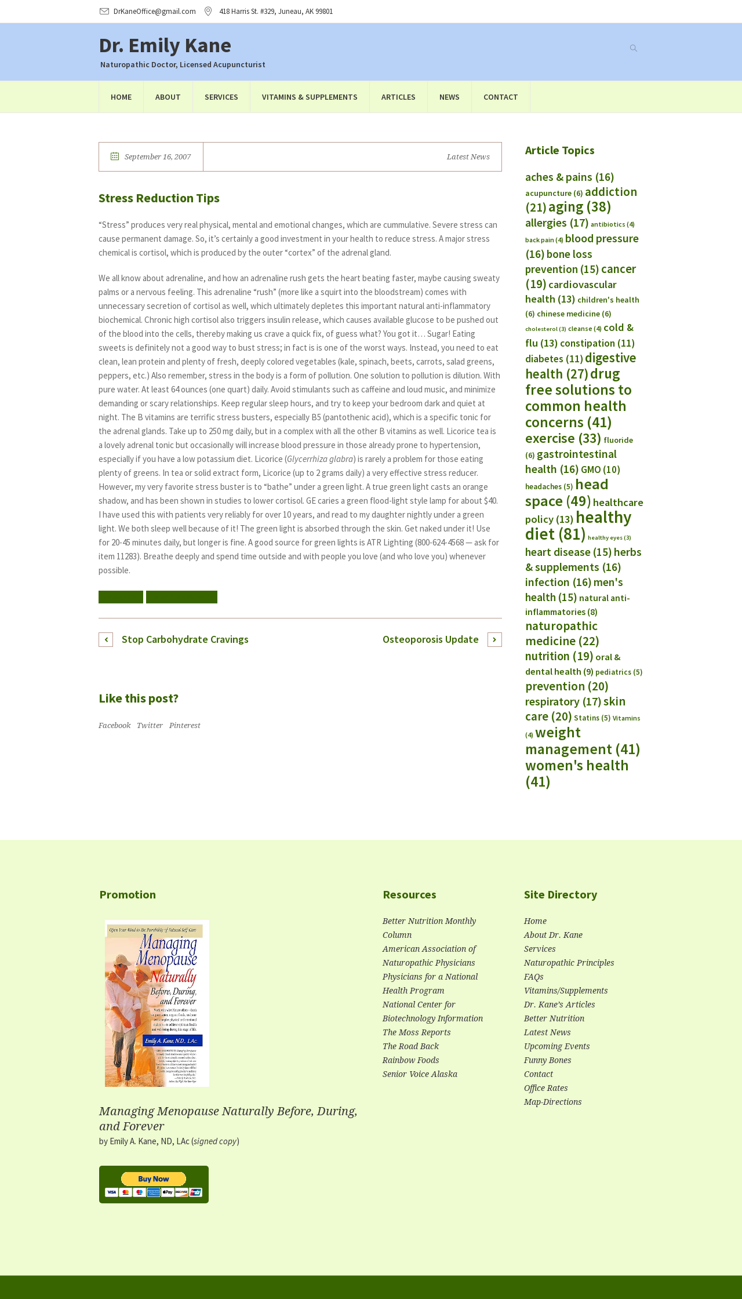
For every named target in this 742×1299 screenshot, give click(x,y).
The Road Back (411, 1046)
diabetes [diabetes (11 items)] (554, 358)
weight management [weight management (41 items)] (583, 740)
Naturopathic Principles (569, 962)
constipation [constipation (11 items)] (597, 343)
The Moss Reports (417, 1032)
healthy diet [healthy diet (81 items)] (578, 525)
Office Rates (546, 1088)
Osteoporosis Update (431, 639)
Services (540, 949)
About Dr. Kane (553, 935)
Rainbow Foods (411, 1060)
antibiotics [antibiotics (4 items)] (613, 224)
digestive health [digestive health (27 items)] (580, 366)
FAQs (534, 976)
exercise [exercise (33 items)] (563, 438)
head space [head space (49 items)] (567, 492)
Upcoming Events (557, 1046)
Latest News (468, 156)
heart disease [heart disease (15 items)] (568, 552)
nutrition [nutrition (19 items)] (559, 656)
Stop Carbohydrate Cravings (185, 639)
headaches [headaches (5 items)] (549, 487)
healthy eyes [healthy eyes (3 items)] (609, 537)
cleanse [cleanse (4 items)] (585, 328)
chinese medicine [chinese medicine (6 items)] (574, 313)
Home (535, 921)
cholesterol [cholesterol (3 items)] (545, 329)
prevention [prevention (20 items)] (567, 686)
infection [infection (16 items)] (558, 582)
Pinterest (185, 725)
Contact (538, 1074)
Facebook (114, 725)
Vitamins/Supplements (566, 990)
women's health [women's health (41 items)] (577, 773)
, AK (276, 11)
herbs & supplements (181, 597)
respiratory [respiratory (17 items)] (563, 701)
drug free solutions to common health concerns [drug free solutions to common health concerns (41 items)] (578, 397)
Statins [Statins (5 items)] (592, 718)
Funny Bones (548, 1060)
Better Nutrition (554, 1018)
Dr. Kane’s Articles (559, 1004)
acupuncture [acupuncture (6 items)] (554, 193)
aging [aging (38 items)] (580, 207)
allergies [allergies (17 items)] (557, 222)
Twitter (150, 725)
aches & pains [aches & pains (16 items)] (569, 177)
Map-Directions (553, 1102)
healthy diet (121, 597)
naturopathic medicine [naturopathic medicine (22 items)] (562, 633)
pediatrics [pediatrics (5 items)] (619, 672)
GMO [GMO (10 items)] (600, 469)
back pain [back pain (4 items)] (544, 239)
